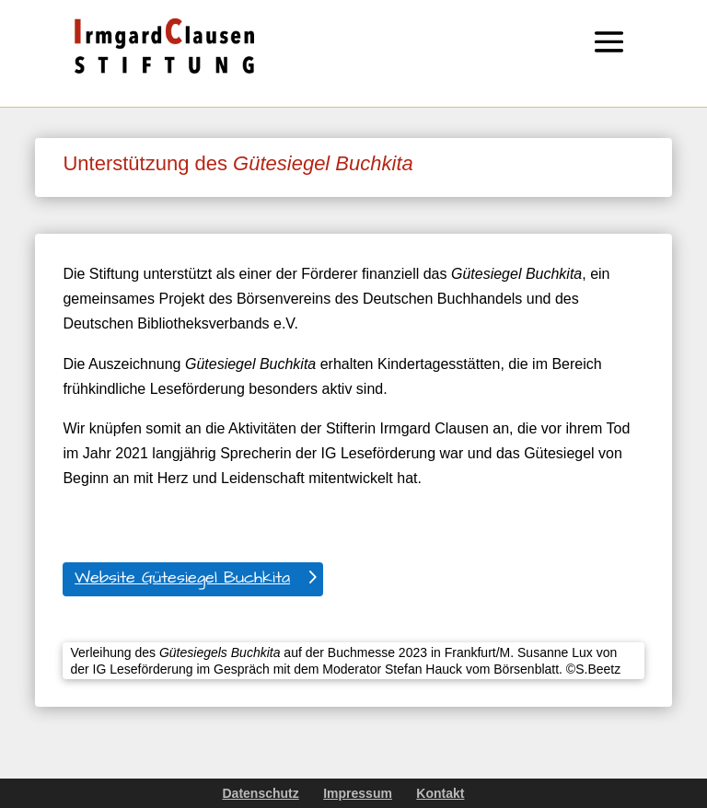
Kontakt (440, 793)
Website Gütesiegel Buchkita (182, 577)
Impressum (357, 793)
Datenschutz (261, 793)
